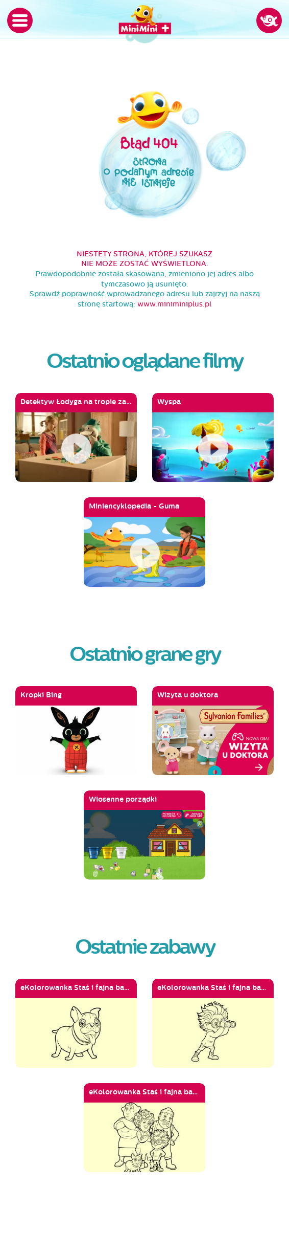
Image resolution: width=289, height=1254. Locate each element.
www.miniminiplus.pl (174, 304)
